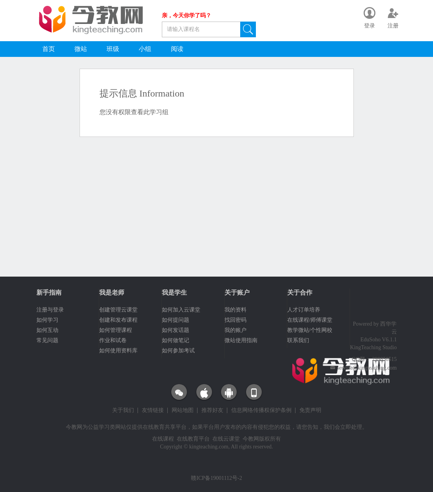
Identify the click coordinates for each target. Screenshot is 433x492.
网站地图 (183, 410)
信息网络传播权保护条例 (261, 410)
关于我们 (123, 410)
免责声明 (310, 410)
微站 (80, 49)
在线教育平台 (193, 439)
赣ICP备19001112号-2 (216, 478)
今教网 (74, 427)
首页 (48, 49)
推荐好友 (212, 410)
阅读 (177, 49)
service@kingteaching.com (367, 368)
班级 (113, 49)
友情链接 (153, 410)
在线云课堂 (226, 439)
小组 (145, 49)
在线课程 (163, 439)
